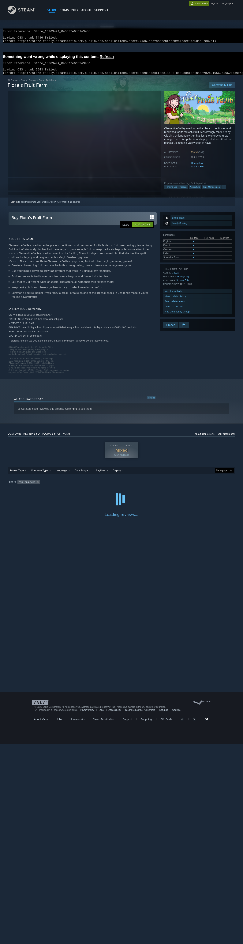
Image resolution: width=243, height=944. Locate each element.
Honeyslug (197, 167)
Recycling (146, 919)
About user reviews (205, 438)
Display (117, 474)
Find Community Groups (178, 316)
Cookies (176, 910)
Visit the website (175, 295)
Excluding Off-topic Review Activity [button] (65, 486)
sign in (214, 3)
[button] (142, 229)
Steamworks (77, 919)
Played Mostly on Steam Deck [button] (122, 486)
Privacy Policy (87, 910)
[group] (121, 486)
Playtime (100, 474)
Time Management (211, 191)
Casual (183, 191)
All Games (13, 84)
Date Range (81, 474)
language (226, 3)
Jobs (59, 919)
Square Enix (197, 171)
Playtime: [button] (94, 486)
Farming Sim (171, 191)
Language (61, 474)
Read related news (175, 305)
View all (151, 402)
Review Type (16, 474)
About (86, 10)
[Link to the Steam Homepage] (24, 13)
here (74, 413)
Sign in (14, 206)
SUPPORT (101, 10)
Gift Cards (166, 919)
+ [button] (223, 191)
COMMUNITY (69, 10)
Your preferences (226, 438)
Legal (101, 910)
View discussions (174, 311)
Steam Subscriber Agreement (140, 910)
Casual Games (28, 84)
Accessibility (114, 910)
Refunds (163, 910)
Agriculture (195, 191)
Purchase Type (39, 474)
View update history (175, 300)
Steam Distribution (103, 919)
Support (127, 919)
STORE (52, 10)
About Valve (41, 919)
